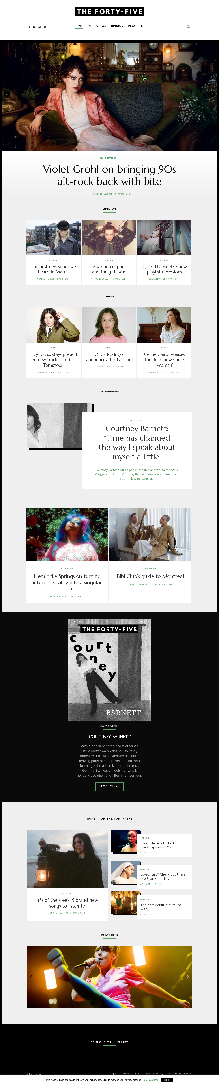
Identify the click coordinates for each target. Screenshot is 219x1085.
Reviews (66, 893)
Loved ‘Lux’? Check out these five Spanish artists (163, 876)
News (53, 348)
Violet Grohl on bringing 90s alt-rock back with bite (109, 175)
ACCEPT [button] (167, 1080)
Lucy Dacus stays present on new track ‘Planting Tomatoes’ (53, 359)
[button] (188, 27)
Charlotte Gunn (99, 194)
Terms (168, 1073)
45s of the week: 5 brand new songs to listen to (67, 903)
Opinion (117, 26)
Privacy (147, 1073)
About (138, 1073)
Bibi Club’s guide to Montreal (150, 576)
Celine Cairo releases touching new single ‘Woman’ (164, 359)
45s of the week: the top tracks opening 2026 (159, 845)
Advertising (158, 1073)
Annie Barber (156, 372)
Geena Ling (155, 279)
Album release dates (183, 1073)
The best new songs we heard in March (53, 269)
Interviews (97, 26)
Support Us (115, 1073)
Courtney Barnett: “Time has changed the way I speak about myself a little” (137, 442)
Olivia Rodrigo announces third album (109, 356)
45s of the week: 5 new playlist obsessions (164, 269)
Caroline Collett (101, 279)
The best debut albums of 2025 (160, 907)
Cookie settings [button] (151, 1079)
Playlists (136, 26)
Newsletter (127, 1073)
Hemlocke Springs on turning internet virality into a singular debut (67, 582)
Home (79, 26)
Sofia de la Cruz (150, 884)
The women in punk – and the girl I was (108, 269)
